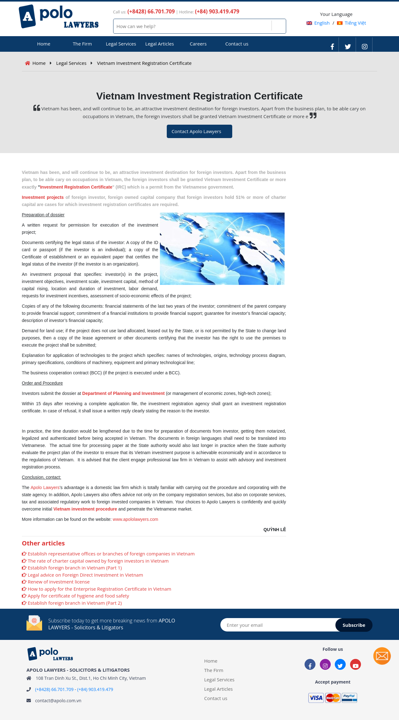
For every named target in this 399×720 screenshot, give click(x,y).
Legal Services (121, 44)
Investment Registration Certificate (76, 187)
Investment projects (43, 197)
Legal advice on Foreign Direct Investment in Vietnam (85, 575)
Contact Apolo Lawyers (196, 131)
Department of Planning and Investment (123, 393)
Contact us (236, 44)
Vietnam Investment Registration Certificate (144, 63)
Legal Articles (159, 44)
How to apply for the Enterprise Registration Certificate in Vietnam (99, 589)
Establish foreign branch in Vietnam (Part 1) (75, 567)
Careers (198, 44)
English (318, 23)
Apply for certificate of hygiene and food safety (78, 596)
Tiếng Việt (351, 23)
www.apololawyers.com (135, 519)
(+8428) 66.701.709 (54, 689)
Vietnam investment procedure (85, 508)
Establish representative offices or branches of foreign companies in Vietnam (111, 553)
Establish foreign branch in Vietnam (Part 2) (75, 603)
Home (43, 44)
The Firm (82, 44)
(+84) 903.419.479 (95, 689)
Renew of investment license (59, 581)
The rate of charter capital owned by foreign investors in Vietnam (98, 561)
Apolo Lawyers (45, 487)
